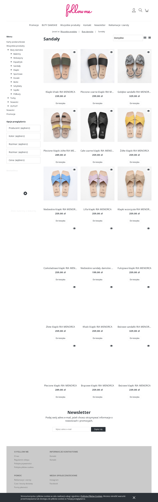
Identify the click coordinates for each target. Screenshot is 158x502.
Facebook (54, 483)
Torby (13, 98)
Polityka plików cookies (24, 467)
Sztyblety (17, 86)
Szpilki (16, 90)
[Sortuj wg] (128, 38)
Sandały (17, 66)
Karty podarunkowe (15, 41)
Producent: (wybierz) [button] (19, 128)
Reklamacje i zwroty (22, 480)
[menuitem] (34, 25)
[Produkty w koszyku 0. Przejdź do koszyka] (147, 12)
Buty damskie (16, 49)
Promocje (10, 114)
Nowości (14, 102)
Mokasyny (18, 57)
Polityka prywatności (23, 463)
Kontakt (53, 456)
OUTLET (14, 106)
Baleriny (17, 53)
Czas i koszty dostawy (23, 483)
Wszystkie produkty (15, 45)
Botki (15, 82)
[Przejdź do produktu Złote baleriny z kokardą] (23, 193)
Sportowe (17, 74)
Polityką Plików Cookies (91, 496)
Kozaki (16, 78)
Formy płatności (21, 487)
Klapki (16, 70)
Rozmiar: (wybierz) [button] (18, 144)
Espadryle (17, 61)
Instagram (54, 480)
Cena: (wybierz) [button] (17, 160)
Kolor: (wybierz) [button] (17, 136)
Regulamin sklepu (21, 459)
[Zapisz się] (98, 429)
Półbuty (17, 94)
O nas (16, 456)
